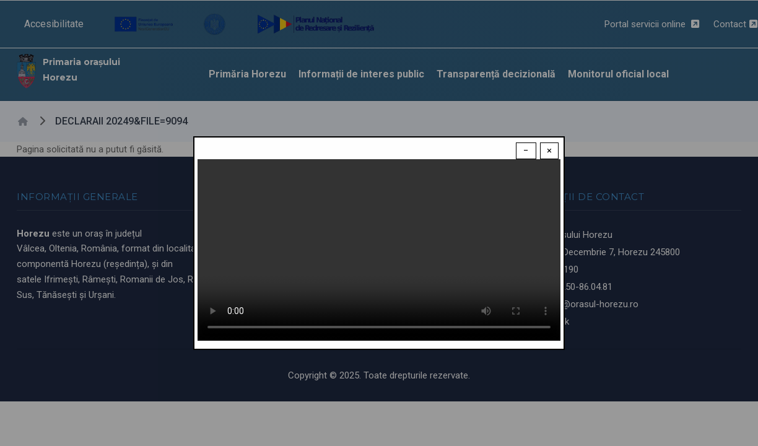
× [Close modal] (549, 150)
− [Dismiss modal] (526, 150)
